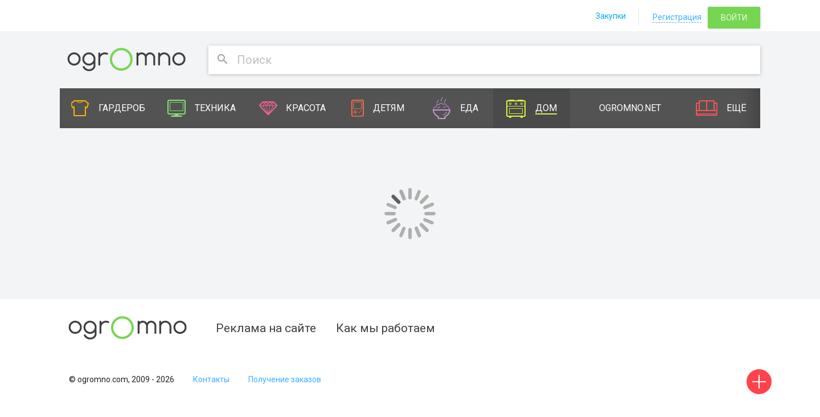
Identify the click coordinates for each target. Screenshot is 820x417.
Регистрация (677, 17)
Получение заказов (284, 379)
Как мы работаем (385, 328)
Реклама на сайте (266, 328)
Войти (734, 17)
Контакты (211, 379)
